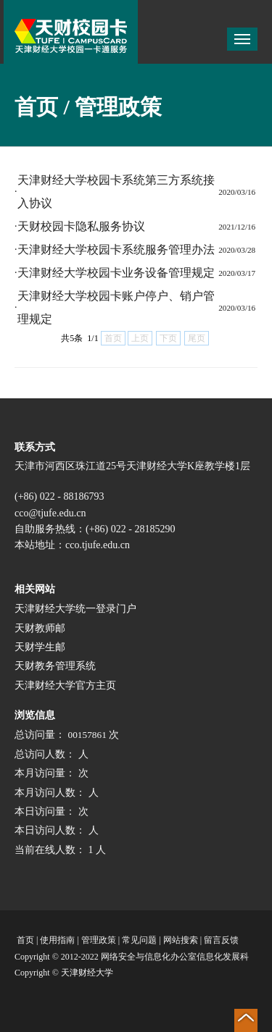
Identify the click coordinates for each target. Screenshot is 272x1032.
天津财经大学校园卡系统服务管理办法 (116, 249)
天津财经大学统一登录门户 (75, 608)
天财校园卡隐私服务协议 (81, 226)
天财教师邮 (40, 628)
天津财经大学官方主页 (65, 685)
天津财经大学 (87, 973)
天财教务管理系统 (55, 665)
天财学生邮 (40, 647)
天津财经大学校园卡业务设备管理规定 (116, 273)
